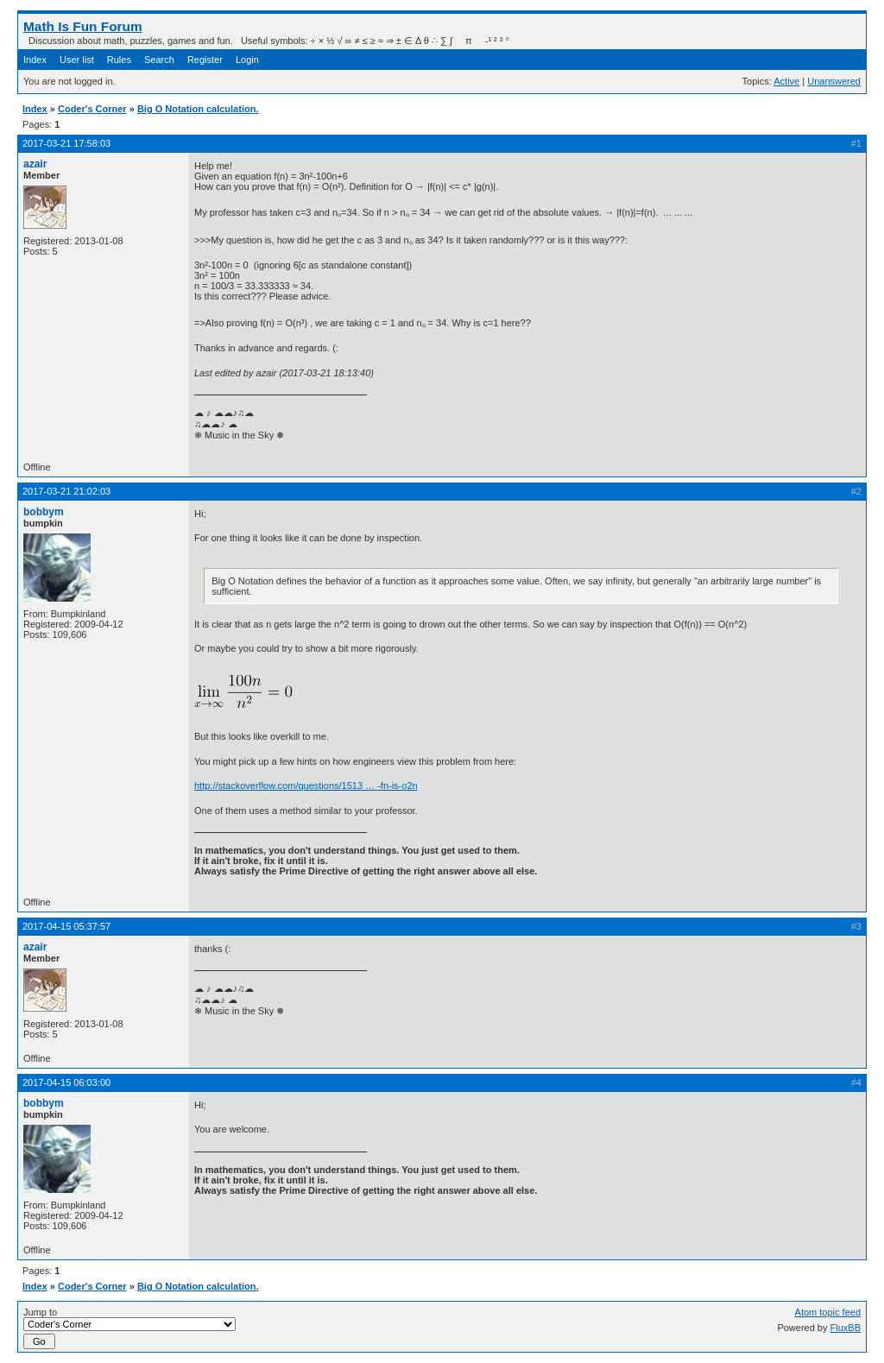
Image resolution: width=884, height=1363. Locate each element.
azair (35, 164)
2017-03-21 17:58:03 (66, 143)
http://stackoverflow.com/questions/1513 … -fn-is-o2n (306, 785)
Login (247, 59)
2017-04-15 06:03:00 (66, 1082)
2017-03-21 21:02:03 (66, 491)
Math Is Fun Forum (82, 26)
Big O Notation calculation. (198, 109)
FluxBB (845, 1327)
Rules (119, 59)
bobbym (43, 512)
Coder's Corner (92, 109)
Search (159, 59)
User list (77, 59)
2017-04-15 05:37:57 (66, 926)
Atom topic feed (828, 1312)
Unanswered (834, 81)
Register (205, 59)
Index (35, 59)
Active (786, 81)
